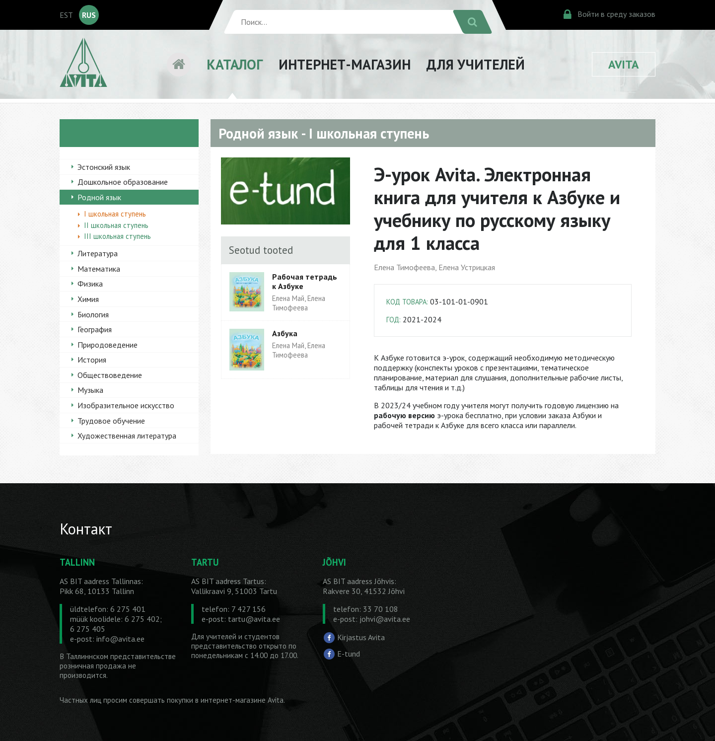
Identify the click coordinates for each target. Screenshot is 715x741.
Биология (93, 314)
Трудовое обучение (111, 421)
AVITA (623, 64)
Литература (97, 253)
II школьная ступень (116, 225)
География (94, 329)
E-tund (348, 654)
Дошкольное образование (122, 182)
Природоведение (107, 345)
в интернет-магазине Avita (239, 700)
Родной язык (99, 197)
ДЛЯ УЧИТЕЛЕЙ (476, 64)
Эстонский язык (103, 167)
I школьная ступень (115, 214)
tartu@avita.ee (254, 619)
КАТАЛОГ (235, 64)
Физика (90, 284)
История (91, 360)
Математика (98, 269)
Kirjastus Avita (361, 637)
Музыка (90, 390)
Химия (88, 299)
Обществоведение (109, 375)
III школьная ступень (117, 236)
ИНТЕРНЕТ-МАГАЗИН (345, 64)
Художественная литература (126, 436)
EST (66, 15)
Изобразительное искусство (125, 405)
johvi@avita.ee (384, 619)
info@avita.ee (120, 639)
